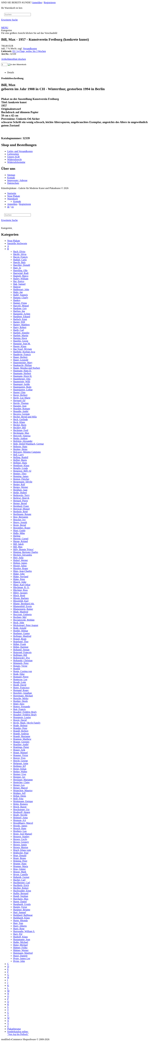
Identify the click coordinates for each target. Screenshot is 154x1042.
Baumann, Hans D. (22, 370)
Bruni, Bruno (19, 858)
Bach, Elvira (19, 251)
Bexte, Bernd (19, 525)
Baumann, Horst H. (22, 376)
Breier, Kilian (19, 769)
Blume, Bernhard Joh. (23, 603)
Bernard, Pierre (20, 500)
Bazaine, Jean (19, 406)
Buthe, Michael (20, 942)
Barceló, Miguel (21, 305)
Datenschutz (13, 183)
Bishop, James (20, 563)
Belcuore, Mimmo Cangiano (27, 452)
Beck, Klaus (19, 422)
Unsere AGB (13, 156)
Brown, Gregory (21, 842)
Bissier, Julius (20, 565)
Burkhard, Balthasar (23, 915)
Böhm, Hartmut (20, 647)
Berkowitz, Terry (21, 495)
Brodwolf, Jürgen (21, 812)
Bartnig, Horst (20, 338)
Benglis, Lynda (20, 468)
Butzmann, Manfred (23, 953)
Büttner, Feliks (20, 947)
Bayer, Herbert (20, 395)
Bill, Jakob (18, 544)
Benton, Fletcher (21, 479)
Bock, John (18, 622)
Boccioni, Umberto (22, 614)
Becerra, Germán (21, 414)
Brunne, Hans (19, 863)
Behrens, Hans (20, 446)
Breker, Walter (20, 771)
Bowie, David (20, 720)
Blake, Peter (19, 579)
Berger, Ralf (19, 484)
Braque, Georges (21, 741)
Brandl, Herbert (20, 731)
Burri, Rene (19, 928)
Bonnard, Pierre (20, 676)
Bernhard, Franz (21, 506)
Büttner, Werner (21, 950)
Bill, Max (17, 546)
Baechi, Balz (19, 262)
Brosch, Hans (19, 828)
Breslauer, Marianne (23, 779)
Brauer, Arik (19, 750)
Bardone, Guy (20, 308)
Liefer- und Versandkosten (20, 151)
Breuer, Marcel (20, 788)
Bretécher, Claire (21, 782)
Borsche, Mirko (20, 698)
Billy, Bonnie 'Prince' (23, 549)
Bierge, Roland (20, 541)
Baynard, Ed (19, 400)
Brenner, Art (19, 777)
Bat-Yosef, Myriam (22, 349)
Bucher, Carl (19, 880)
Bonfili (16, 668)
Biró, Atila (18, 557)
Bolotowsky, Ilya (21, 657)
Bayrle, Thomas (21, 403)
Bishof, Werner (20, 560)
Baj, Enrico (18, 281)
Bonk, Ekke (19, 674)
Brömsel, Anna (20, 817)
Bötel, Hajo (18, 704)
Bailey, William (20, 278)
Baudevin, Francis (22, 354)
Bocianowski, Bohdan (23, 620)
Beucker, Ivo (19, 519)
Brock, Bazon (19, 806)
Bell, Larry (18, 454)
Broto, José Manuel (22, 834)
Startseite (11, 193)
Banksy (16, 300)
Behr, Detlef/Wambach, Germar (28, 444)
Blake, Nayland (20, 576)
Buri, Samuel (19, 912)
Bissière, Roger (20, 568)
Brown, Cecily (20, 839)
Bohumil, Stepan (21, 649)
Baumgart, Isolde (21, 384)
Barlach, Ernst (20, 319)
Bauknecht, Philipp (22, 365)
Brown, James (20, 844)
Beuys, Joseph (20, 522)
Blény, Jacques (20, 592)
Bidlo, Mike (19, 533)
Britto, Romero (20, 804)
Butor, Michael (20, 945)
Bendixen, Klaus (21, 465)
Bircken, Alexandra (22, 555)
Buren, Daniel (20, 901)
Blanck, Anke (19, 582)
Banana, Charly (20, 297)
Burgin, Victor (20, 907)
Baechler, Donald (21, 265)
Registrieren (50, 2)
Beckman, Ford (20, 430)
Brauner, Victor (20, 755)
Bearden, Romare (21, 408)
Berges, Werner (20, 487)
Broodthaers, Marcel (23, 823)
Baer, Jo (17, 267)
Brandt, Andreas (21, 733)
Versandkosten (30, 48)
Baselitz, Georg (20, 341)
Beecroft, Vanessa (21, 435)
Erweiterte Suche (9, 20)
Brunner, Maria (20, 866)
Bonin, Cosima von (22, 671)
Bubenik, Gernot (21, 877)
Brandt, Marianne (21, 736)
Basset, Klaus (19, 346)
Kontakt (11, 177)
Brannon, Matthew (22, 739)
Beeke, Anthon (20, 438)
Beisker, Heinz (20, 449)
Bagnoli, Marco (20, 276)
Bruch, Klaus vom (22, 850)
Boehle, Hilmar (20, 630)
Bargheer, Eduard (21, 316)
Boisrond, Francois (22, 652)
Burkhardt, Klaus (21, 918)
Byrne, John (19, 961)
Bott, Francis (19, 709)
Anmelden (37, 2)
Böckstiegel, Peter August (25, 625)
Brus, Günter (19, 869)
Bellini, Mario (20, 460)
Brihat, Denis (19, 796)
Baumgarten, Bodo (22, 387)
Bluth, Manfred (20, 611)
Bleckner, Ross (20, 590)
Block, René (19, 595)
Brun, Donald (19, 855)
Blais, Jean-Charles (22, 571)
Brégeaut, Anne (20, 763)
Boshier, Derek (20, 701)
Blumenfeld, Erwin (22, 606)
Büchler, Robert (21, 888)
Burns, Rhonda (20, 920)
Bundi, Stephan (20, 896)
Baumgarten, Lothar (23, 389)
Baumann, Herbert (22, 373)
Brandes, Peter (20, 728)
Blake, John (19, 574)
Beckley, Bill (19, 427)
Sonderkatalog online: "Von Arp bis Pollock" (18, 1033)
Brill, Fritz (18, 798)
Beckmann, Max (21, 433)
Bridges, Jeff (19, 793)
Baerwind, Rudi (20, 273)
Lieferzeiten (13, 154)
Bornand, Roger (21, 690)
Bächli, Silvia (19, 254)
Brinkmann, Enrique (23, 801)
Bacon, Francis (20, 257)
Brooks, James (20, 825)
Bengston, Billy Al (22, 471)
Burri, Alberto (20, 926)
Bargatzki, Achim (21, 314)
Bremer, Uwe (19, 774)
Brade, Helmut (20, 725)
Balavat (17, 286)
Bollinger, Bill (20, 655)
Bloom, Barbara (21, 598)
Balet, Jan (18, 292)
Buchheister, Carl (21, 882)
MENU (4, 27)
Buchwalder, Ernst (22, 890)
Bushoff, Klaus (20, 936)
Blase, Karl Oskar (21, 584)
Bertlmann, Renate (22, 514)
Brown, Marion (20, 847)
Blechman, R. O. (21, 587)
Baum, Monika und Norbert (26, 368)
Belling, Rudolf (20, 457)
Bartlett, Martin (20, 335)
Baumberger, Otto (22, 379)
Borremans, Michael (23, 695)
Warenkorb (12, 198)
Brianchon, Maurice (22, 790)
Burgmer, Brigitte (21, 909)
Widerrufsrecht (14, 159)
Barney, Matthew (21, 324)
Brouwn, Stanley (21, 836)
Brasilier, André (21, 744)
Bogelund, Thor (20, 641)
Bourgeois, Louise (22, 717)
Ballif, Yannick (20, 295)
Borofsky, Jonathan (22, 693)
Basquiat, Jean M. (22, 343)
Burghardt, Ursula (22, 904)
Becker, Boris (19, 425)
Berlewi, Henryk (21, 498)
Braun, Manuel (20, 752)
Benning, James (20, 476)
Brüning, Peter (20, 861)
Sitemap (11, 175)
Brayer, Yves (19, 758)
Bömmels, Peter (21, 663)
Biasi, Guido (19, 530)
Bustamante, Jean (21, 939)
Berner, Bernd (20, 503)
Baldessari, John (21, 289)
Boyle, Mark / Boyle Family (26, 723)
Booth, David (19, 685)
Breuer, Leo (19, 785)
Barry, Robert (19, 327)
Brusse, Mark (19, 871)
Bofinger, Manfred (22, 636)
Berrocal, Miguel (21, 509)
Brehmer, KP (19, 766)
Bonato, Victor (20, 666)
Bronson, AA (19, 820)
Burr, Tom (18, 923)
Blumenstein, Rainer (23, 609)
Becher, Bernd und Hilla (25, 416)
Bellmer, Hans (20, 462)
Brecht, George (20, 760)
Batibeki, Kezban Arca (24, 351)
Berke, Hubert (20, 492)
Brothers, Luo (20, 831)
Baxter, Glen (19, 392)
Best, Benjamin (20, 517)
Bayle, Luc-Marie (21, 397)
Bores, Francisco (21, 687)
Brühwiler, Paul (20, 853)
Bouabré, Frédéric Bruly (25, 712)
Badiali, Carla (20, 259)
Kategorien (6, 30)
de (8, 207)
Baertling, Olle (20, 270)
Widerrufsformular (16, 162)
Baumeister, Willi (21, 381)
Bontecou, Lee (20, 679)
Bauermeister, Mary (22, 362)
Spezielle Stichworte (17, 243)
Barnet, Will (19, 322)
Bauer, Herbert (20, 357)
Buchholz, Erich (21, 885)
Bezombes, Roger (21, 527)
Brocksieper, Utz (21, 809)
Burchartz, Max (20, 899)
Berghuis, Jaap (20, 490)
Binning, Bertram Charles (25, 552)
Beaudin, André (20, 411)
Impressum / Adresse (17, 180)
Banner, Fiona (20, 303)
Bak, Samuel (19, 284)
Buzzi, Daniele (20, 955)
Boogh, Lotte (19, 682)
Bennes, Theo (19, 473)
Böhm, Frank (19, 644)
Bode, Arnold (19, 628)
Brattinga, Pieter (21, 747)
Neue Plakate (13, 196)
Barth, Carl (18, 330)
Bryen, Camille (20, 874)
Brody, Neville (20, 815)
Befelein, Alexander (22, 441)
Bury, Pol (17, 934)
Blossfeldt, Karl (20, 601)
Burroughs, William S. (24, 931)
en (12, 207)
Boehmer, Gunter (21, 633)
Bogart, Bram (19, 639)
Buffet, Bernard (20, 893)
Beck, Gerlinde (20, 419)
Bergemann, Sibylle (22, 481)
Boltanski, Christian (22, 660)
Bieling (16, 536)
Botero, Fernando (21, 706)
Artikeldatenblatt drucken (13, 59)
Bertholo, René (20, 511)
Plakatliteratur (14, 1029)
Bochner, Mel (19, 617)
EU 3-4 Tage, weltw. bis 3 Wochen (29, 51)
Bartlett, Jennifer (21, 332)
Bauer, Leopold (20, 360)
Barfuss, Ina (19, 311)
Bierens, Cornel (20, 538)
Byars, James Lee (21, 958)
